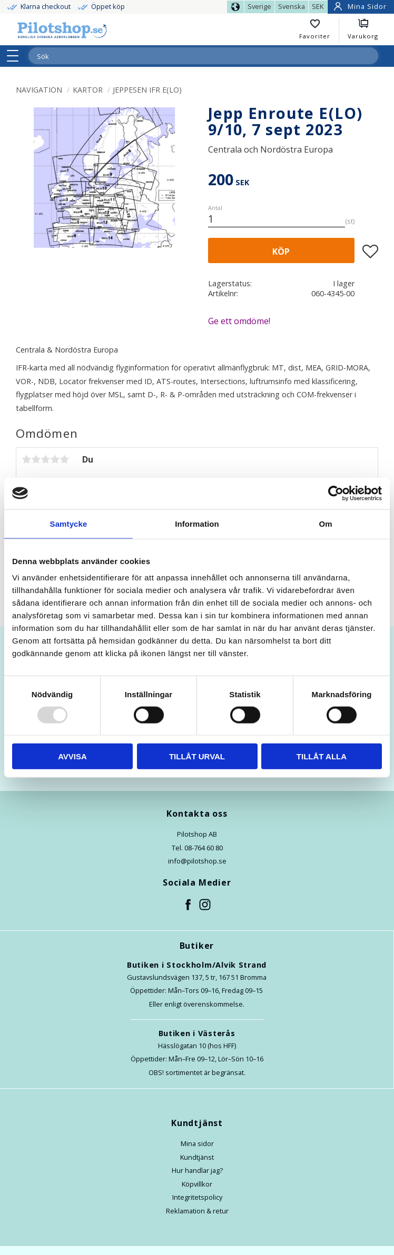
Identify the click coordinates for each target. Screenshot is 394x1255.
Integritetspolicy (197, 1197)
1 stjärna (26, 459)
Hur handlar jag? (197, 1170)
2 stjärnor (36, 459)
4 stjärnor (55, 459)
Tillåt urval (197, 756)
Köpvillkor (197, 1184)
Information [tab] (197, 523)
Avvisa (72, 756)
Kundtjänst (197, 1157)
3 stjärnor (45, 459)
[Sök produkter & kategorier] (190, 56)
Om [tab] (325, 523)
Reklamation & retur (197, 1211)
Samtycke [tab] (68, 523)
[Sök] (369, 55)
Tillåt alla (322, 756)
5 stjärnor (64, 459)
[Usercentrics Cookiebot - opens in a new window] (336, 493)
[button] (16, 55)
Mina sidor (197, 1143)
